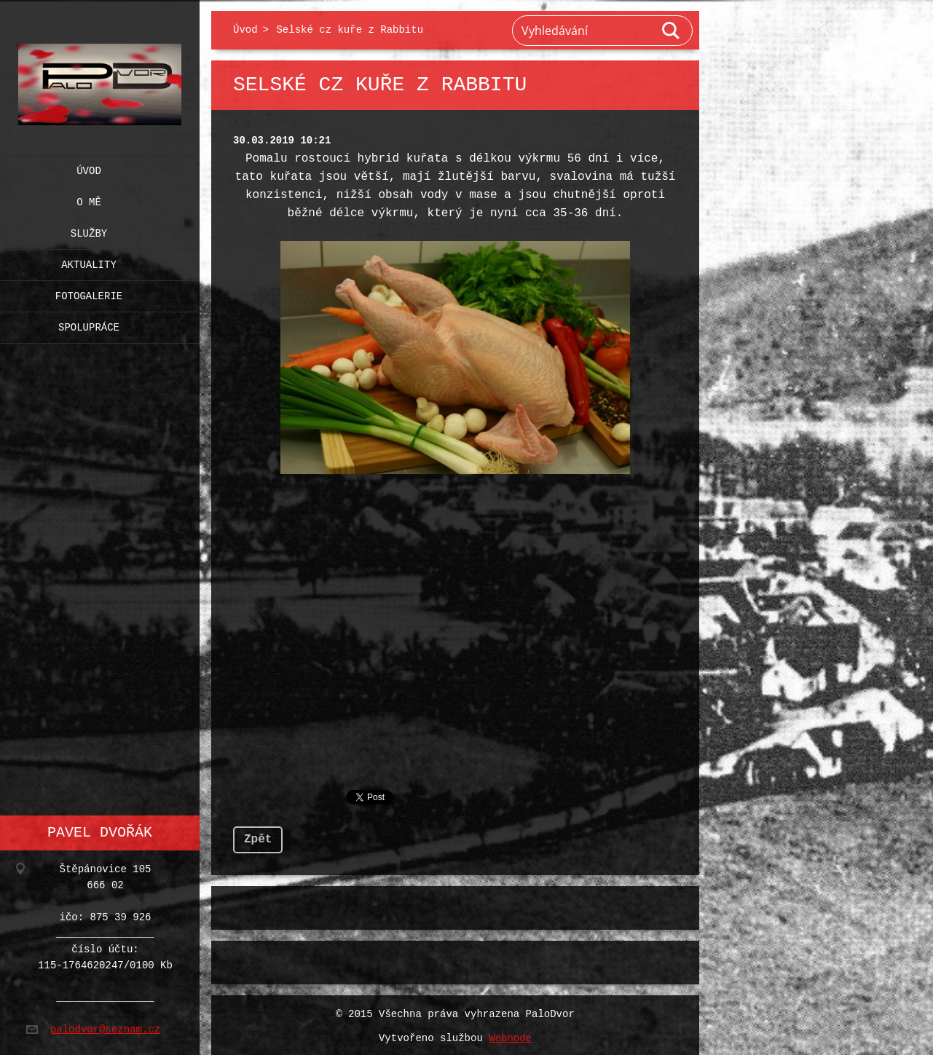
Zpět (258, 837)
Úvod (88, 168)
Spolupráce (88, 324)
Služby (89, 230)
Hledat (671, 31)
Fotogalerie (88, 293)
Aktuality (89, 262)
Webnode (510, 1036)
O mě (88, 199)
